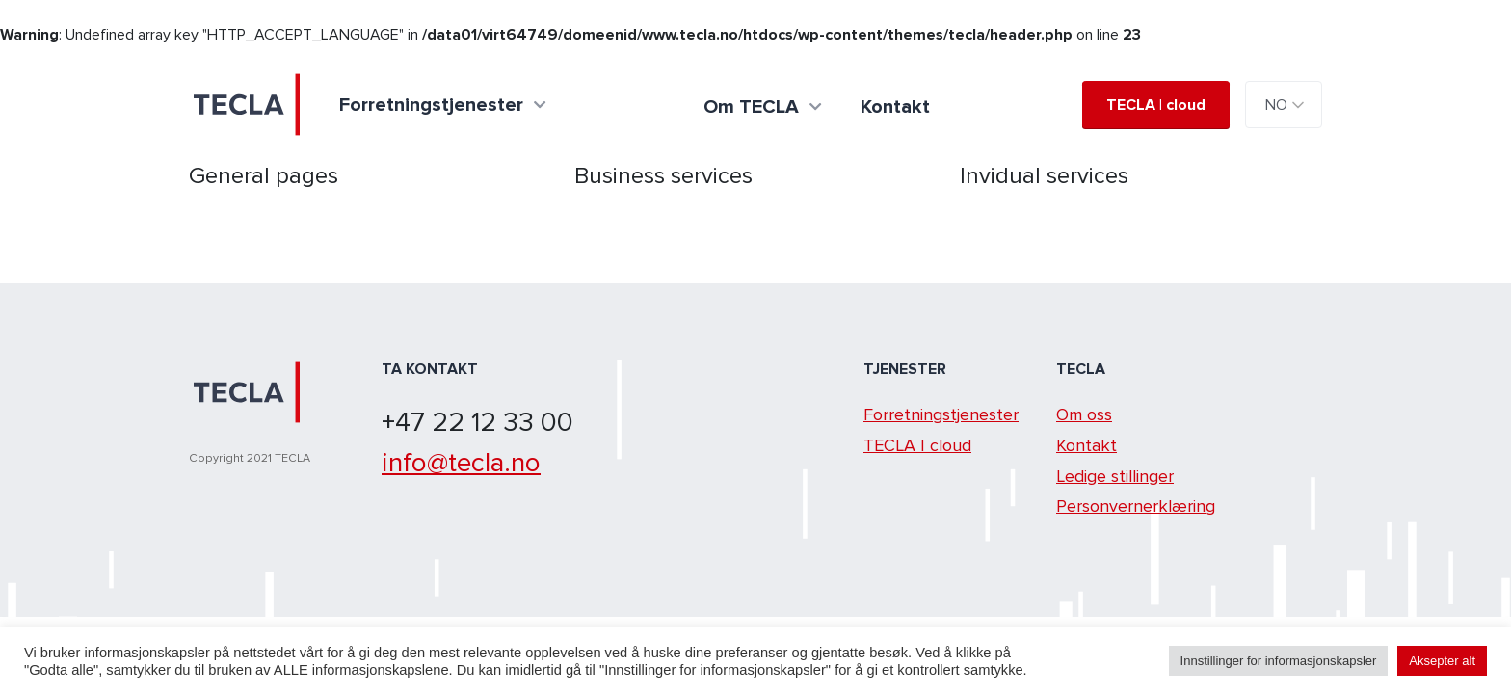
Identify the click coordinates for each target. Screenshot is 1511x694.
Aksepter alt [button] (1442, 661)
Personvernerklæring (1135, 506)
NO (1276, 105)
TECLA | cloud (1156, 105)
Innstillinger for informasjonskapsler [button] (1278, 661)
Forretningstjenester (941, 414)
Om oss (1084, 414)
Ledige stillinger (1115, 476)
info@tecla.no (461, 462)
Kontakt (1086, 445)
